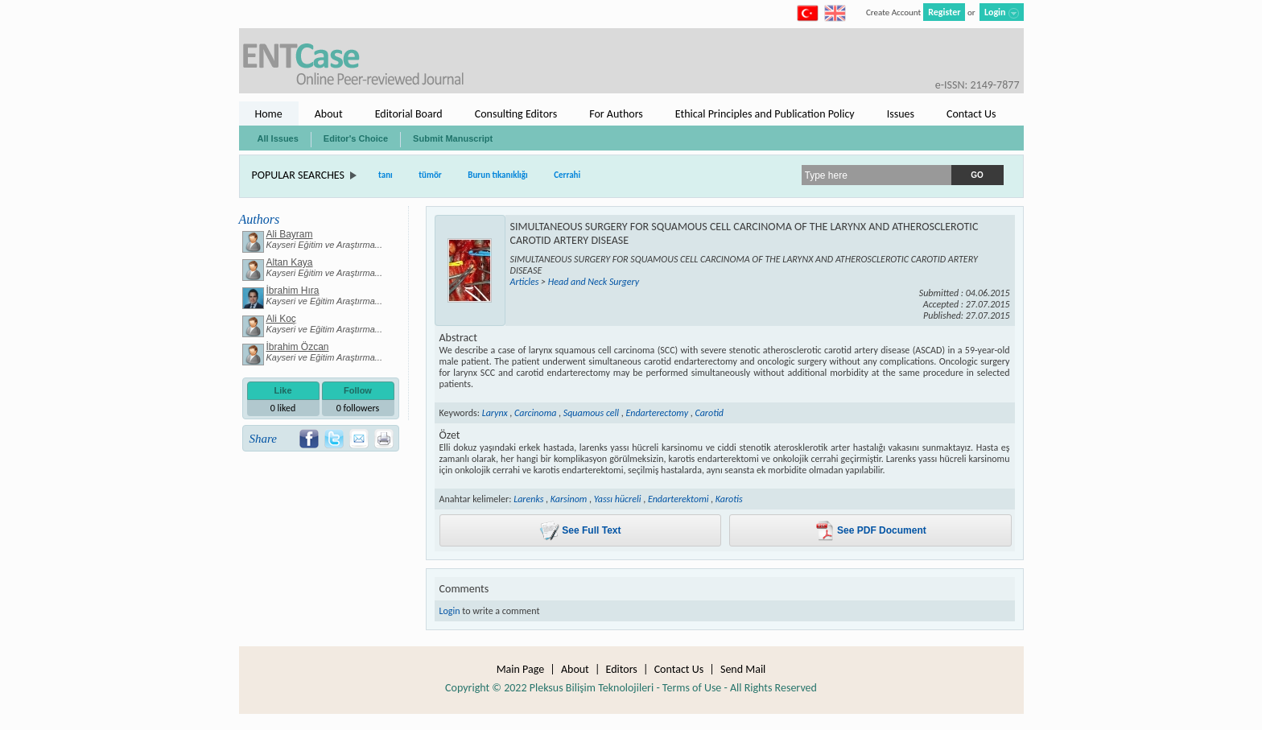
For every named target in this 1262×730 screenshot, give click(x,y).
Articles (524, 281)
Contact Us (971, 114)
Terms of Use (692, 688)
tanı (385, 175)
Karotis (729, 499)
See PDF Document (870, 531)
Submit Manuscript (453, 138)
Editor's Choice (356, 138)
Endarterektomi (678, 499)
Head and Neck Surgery (593, 281)
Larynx (495, 413)
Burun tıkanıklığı (498, 175)
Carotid (709, 413)
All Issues (278, 138)
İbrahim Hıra (293, 290)
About (329, 114)
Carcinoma (535, 413)
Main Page (521, 669)
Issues (900, 114)
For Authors (616, 114)
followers (357, 408)
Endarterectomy (656, 413)
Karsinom (569, 499)
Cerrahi (567, 175)
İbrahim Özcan (297, 347)
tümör (430, 175)
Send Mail (742, 669)
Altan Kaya (289, 262)
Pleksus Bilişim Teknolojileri (592, 688)
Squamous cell (591, 413)
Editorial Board (409, 114)
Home (269, 114)
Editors (621, 669)
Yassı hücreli (617, 499)
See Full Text (580, 531)
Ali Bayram (289, 234)
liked (283, 408)
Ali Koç (281, 318)
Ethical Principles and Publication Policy (765, 114)
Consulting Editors (516, 114)
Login (449, 611)
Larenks (528, 499)
